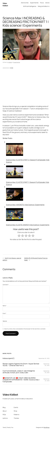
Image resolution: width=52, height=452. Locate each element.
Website (5, 321)
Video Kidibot (5, 4)
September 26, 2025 (44, 358)
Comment (6, 284)
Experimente (16, 62)
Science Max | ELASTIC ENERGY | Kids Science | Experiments (27, 225)
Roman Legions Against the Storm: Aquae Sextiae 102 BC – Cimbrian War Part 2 (21, 364)
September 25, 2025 (46, 371)
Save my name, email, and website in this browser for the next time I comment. (25, 329)
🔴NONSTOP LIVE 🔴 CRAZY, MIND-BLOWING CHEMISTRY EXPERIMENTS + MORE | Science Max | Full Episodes (21, 380)
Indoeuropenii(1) (8, 358)
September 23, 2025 (46, 379)
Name (4, 305)
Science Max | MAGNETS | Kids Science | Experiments (25, 205)
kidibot (10, 62)
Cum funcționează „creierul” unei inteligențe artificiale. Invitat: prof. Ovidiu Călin (19, 372)
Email (4, 313)
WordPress (46, 427)
